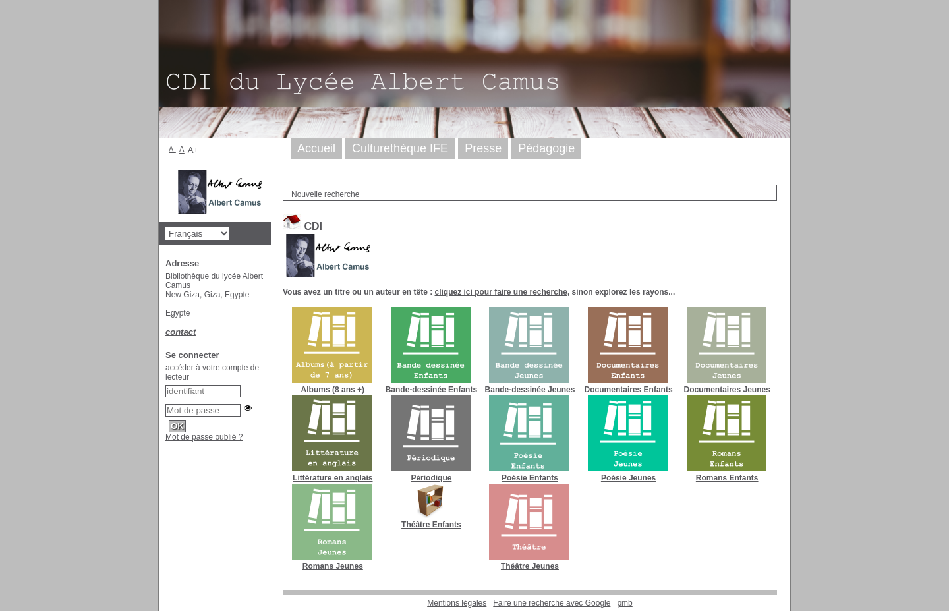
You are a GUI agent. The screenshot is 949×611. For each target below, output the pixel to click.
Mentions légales (456, 603)
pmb (624, 603)
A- (172, 149)
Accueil (316, 148)
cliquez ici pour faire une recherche (500, 292)
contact (180, 332)
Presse (483, 148)
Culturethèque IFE (400, 148)
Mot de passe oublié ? (204, 437)
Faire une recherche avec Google (551, 603)
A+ (193, 150)
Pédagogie (546, 148)
